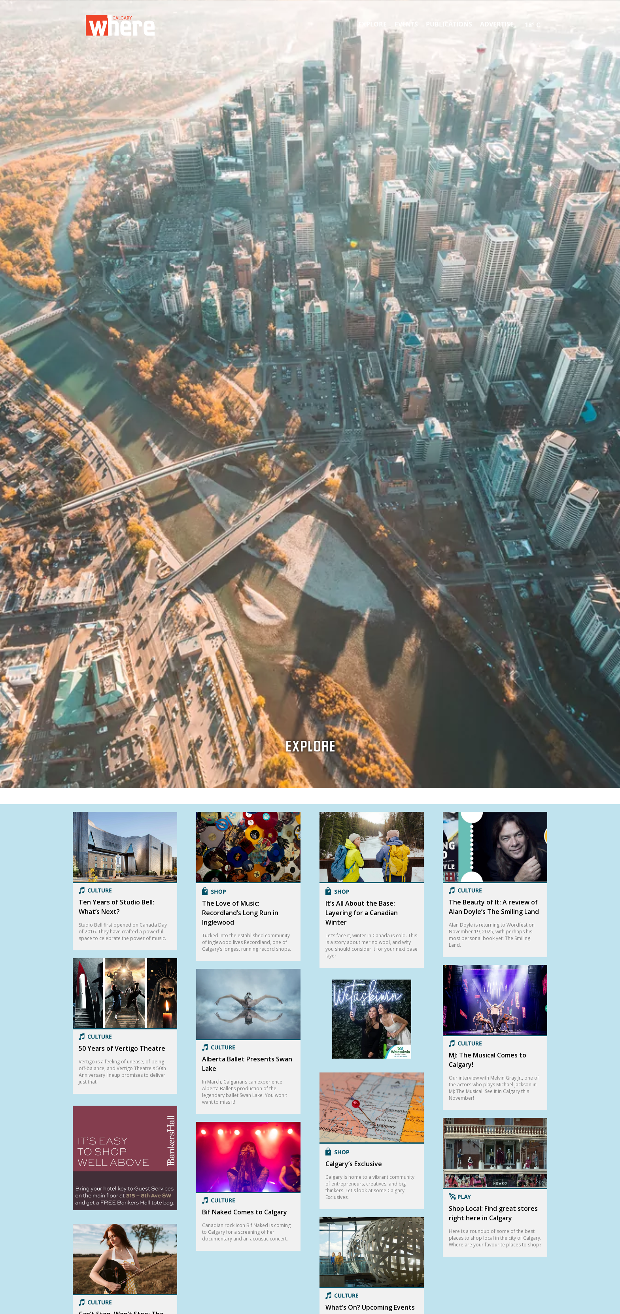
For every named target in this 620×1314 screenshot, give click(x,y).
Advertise (497, 24)
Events (406, 24)
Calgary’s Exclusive (353, 1163)
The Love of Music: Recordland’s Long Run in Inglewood (240, 913)
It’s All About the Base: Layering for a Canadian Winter (361, 913)
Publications (449, 24)
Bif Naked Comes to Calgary (244, 1212)
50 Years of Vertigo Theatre (122, 1048)
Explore (372, 24)
